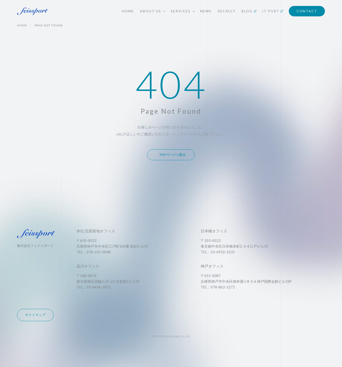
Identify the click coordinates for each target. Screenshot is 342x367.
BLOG (249, 11)
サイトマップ (35, 315)
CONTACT (307, 11)
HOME (128, 11)
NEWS (206, 11)
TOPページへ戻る (172, 154)
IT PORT (272, 11)
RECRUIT (227, 11)
